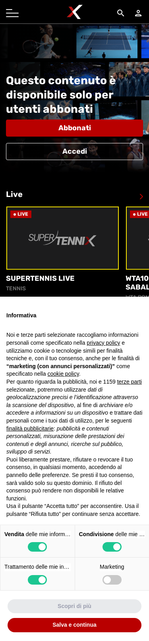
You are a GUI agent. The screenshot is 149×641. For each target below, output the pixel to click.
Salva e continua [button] (74, 625)
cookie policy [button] (63, 374)
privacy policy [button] (103, 343)
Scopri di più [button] (74, 606)
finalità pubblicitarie (30, 428)
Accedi (74, 151)
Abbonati (74, 128)
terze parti (129, 381)
